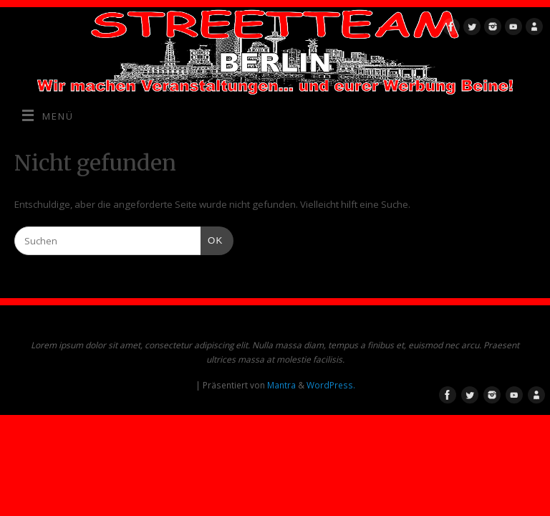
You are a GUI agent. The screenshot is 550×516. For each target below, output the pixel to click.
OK (212, 239)
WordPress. (331, 385)
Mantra (281, 385)
